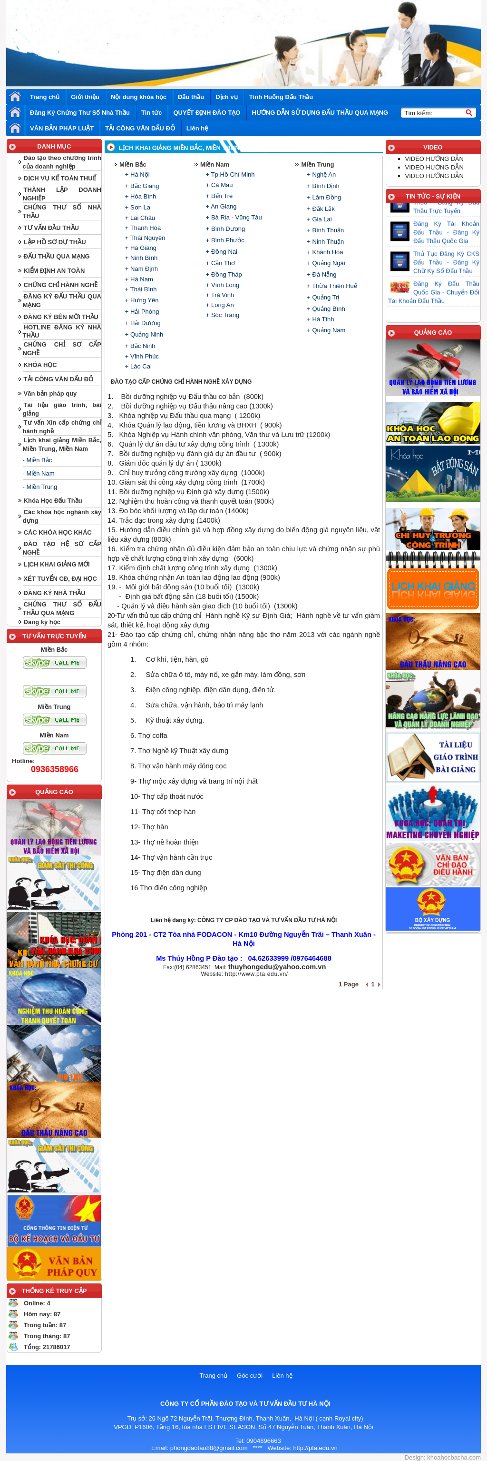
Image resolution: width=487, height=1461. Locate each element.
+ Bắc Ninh (139, 345)
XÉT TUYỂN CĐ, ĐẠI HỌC (60, 578)
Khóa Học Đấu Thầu (53, 500)
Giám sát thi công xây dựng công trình (178, 482)
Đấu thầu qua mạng (200, 415)
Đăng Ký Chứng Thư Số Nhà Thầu (80, 112)
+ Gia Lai (318, 219)
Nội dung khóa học (138, 96)
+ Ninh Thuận (324, 241)
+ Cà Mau (218, 185)
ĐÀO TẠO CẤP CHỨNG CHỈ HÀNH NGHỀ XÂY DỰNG (181, 381)
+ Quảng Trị (322, 297)
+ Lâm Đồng (323, 197)
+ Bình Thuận (324, 230)
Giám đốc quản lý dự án (156, 463)
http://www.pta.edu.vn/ (256, 974)
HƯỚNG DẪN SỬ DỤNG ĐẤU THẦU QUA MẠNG (320, 112)
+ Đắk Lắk (320, 208)
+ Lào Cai (137, 366)
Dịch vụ (226, 96)
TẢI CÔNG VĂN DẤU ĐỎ (140, 128)
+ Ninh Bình (140, 257)
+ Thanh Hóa (142, 227)
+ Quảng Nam (325, 330)
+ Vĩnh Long (221, 284)
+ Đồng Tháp (223, 274)
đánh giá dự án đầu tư (220, 453)
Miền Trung (317, 164)
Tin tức (151, 112)
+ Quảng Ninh (143, 334)
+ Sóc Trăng (221, 314)
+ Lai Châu (139, 217)
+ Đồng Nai (220, 251)
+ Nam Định (140, 268)
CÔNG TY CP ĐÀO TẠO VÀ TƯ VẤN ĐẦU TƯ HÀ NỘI (267, 920)
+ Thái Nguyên (144, 237)
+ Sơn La (136, 207)
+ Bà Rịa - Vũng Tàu (233, 217)
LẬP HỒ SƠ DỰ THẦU (55, 242)
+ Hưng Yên (140, 300)
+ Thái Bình (139, 289)
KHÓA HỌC (40, 364)
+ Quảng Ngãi (325, 263)
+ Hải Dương (142, 323)
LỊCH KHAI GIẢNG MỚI (57, 564)
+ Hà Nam (138, 279)
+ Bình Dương (224, 228)
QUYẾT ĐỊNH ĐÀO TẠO (206, 112)
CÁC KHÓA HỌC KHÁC (58, 532)
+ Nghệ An (320, 174)
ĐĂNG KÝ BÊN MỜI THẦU (61, 316)
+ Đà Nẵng (321, 274)
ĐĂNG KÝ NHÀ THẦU (55, 592)
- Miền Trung (40, 486)
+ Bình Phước (224, 240)
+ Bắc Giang (141, 185)
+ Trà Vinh (219, 294)
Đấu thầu (191, 96)
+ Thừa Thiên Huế (331, 285)
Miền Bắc (132, 164)
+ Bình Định (322, 185)
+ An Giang (220, 206)
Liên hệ (197, 128)
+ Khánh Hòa (324, 252)
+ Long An (219, 304)
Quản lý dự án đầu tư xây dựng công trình (185, 444)
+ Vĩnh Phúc (141, 356)
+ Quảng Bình (325, 308)
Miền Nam (214, 164)
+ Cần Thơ (219, 263)
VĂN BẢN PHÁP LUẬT (62, 128)
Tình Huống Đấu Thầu (281, 96)
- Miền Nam (39, 473)
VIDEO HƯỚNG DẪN (434, 158)
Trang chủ (44, 96)
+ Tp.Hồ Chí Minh (229, 174)
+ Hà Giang (139, 247)
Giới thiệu (85, 96)
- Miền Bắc (37, 460)
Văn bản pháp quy (50, 393)
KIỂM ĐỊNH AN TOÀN (54, 270)
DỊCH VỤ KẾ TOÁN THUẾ (60, 178)
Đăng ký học (42, 622)
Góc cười (250, 1375)
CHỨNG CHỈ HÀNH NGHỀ (60, 284)
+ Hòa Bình (139, 196)
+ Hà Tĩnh (319, 319)
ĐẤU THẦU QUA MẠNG (57, 256)
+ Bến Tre (218, 195)
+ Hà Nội (136, 174)
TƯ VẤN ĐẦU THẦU (51, 227)
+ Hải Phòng (141, 311)
